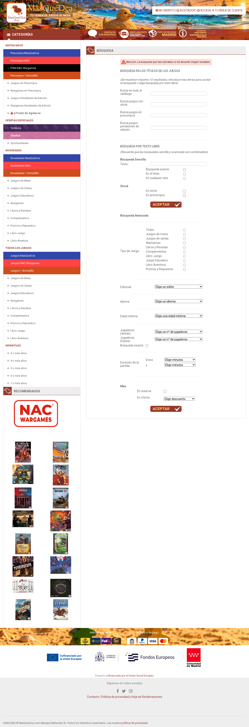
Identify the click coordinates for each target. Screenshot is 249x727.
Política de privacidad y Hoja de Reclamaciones (131, 696)
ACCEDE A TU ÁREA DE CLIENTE (220, 10)
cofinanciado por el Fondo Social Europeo (129, 675)
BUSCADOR (186, 10)
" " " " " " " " (179, 301)
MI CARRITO (165, 10)
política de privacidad (134, 722)
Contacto (93, 696)
